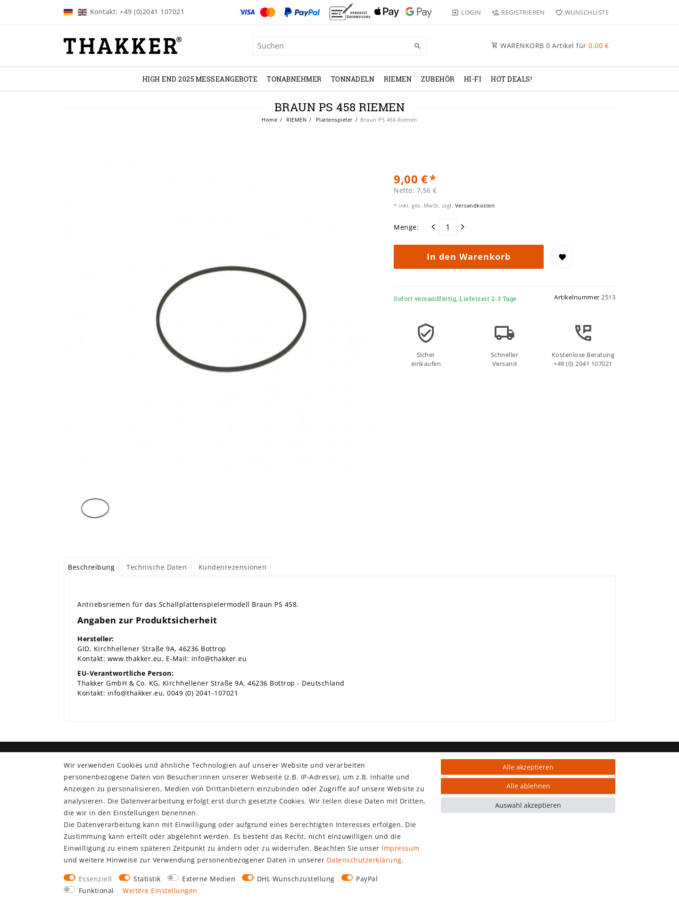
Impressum (400, 848)
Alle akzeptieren (528, 766)
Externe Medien (208, 878)
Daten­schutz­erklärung (364, 859)
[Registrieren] (518, 12)
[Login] (466, 12)
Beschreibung (91, 567)
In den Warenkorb (469, 256)
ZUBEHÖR (438, 79)
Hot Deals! (511, 79)
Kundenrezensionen (233, 567)
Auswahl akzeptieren (528, 805)
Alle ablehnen (528, 785)
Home (269, 119)
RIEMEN (398, 79)
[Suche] (417, 46)
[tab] (91, 566)
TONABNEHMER (294, 79)
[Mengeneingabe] (448, 227)
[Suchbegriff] (339, 45)
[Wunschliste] (580, 12)
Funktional (96, 890)
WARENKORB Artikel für (550, 45)
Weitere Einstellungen (160, 890)
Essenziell (95, 878)
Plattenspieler (333, 119)
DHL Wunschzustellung (296, 878)
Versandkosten (474, 205)
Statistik (147, 878)
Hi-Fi (473, 79)
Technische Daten (156, 567)
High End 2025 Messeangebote (200, 79)
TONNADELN (353, 79)
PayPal (367, 878)
